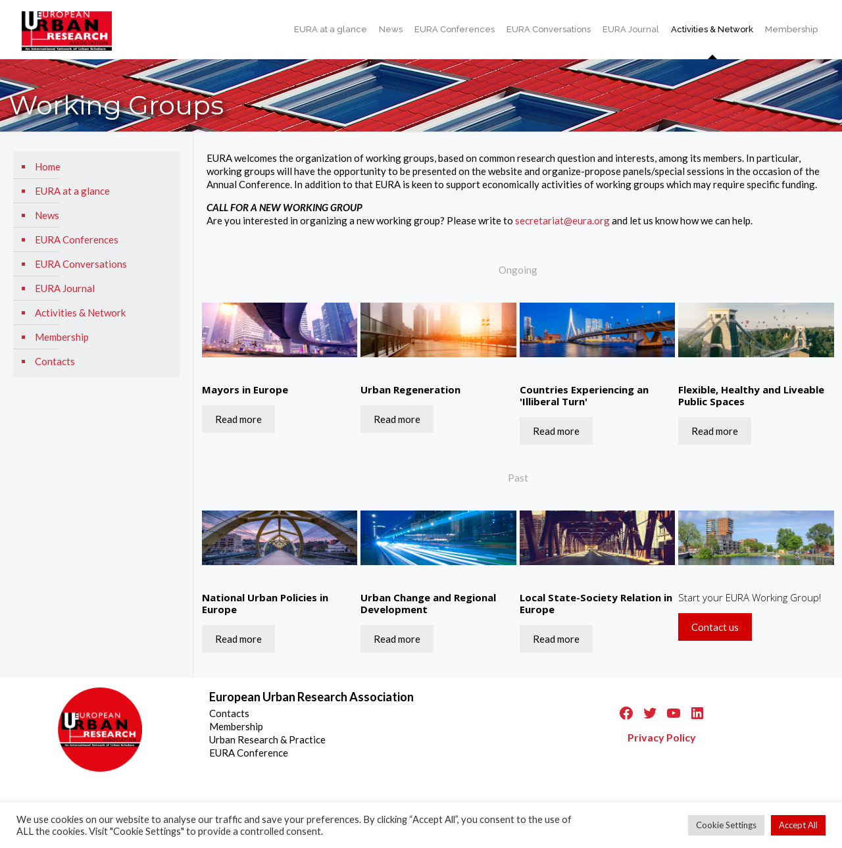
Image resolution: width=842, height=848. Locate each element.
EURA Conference (248, 753)
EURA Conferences (76, 239)
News (47, 215)
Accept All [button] (798, 825)
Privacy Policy (662, 737)
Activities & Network (80, 312)
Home (48, 166)
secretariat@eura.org (562, 220)
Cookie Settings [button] (726, 825)
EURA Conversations (81, 264)
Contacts (55, 361)
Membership (62, 337)
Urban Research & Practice (267, 739)
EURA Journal (65, 288)
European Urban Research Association (311, 696)
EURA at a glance (72, 191)
